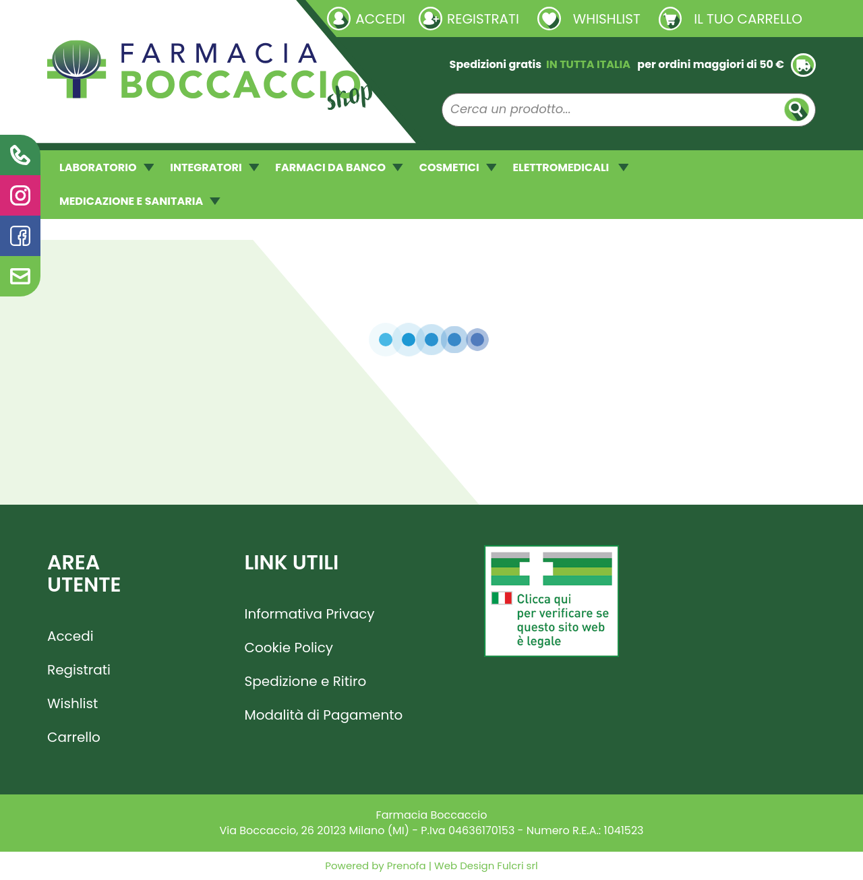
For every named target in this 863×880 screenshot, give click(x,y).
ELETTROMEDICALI (570, 167)
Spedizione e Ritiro (306, 681)
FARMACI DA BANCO (339, 167)
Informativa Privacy (310, 613)
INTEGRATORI (214, 167)
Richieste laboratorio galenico (127, 18)
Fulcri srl (517, 865)
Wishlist (72, 703)
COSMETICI (458, 167)
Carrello (73, 737)
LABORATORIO (106, 167)
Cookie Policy (289, 647)
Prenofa (405, 865)
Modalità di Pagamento (324, 714)
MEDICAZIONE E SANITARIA (139, 201)
